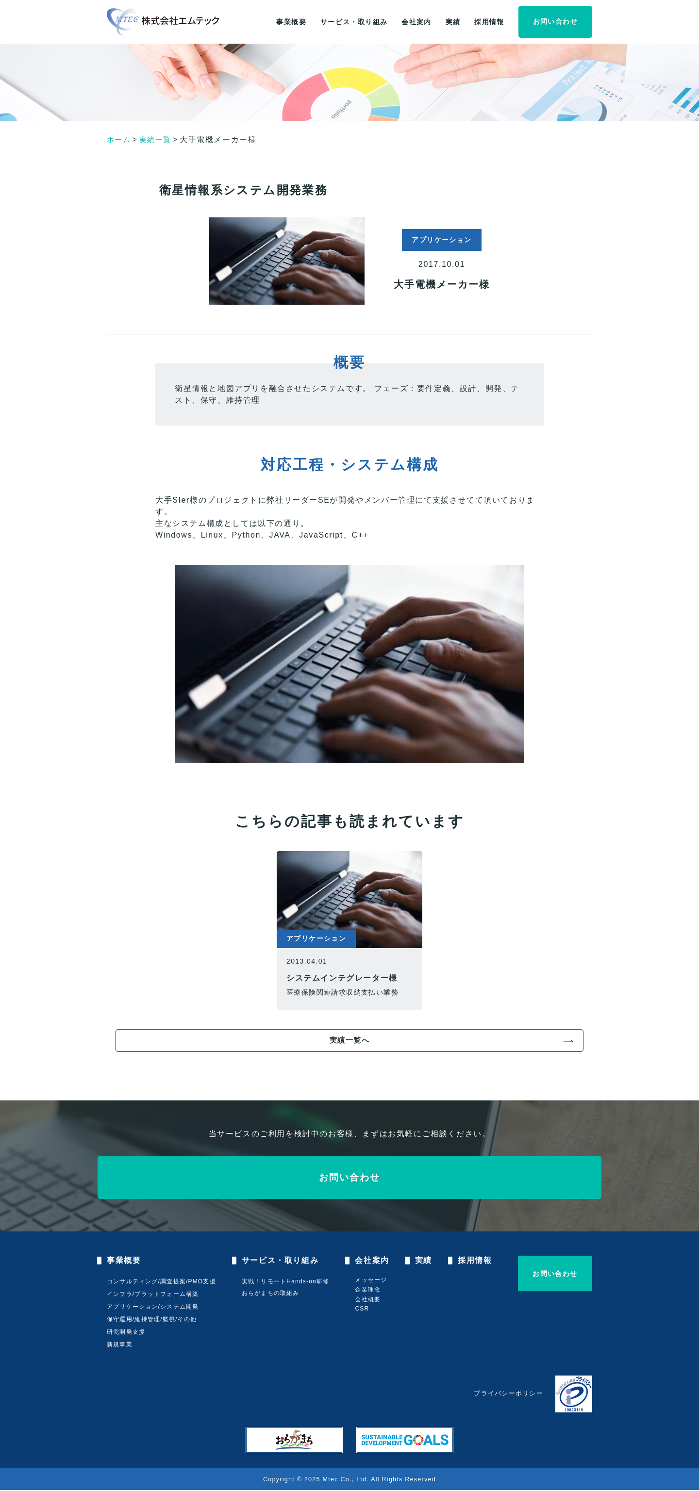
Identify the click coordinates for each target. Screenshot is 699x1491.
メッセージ (374, 1281)
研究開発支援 (126, 1332)
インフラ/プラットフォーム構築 (153, 1295)
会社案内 (416, 22)
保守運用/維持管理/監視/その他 (152, 1320)
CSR (365, 1309)
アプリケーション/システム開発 (153, 1307)
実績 (453, 22)
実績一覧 (158, 139)
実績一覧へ (349, 1040)
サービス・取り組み (354, 22)
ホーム (120, 139)
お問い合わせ (555, 21)
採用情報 (489, 22)
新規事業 (120, 1345)
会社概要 (370, 1300)
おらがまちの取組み (272, 1294)
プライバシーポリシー (508, 1394)
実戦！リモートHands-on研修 (287, 1281)
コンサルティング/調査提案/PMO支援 (161, 1282)
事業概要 (291, 22)
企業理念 (370, 1290)
